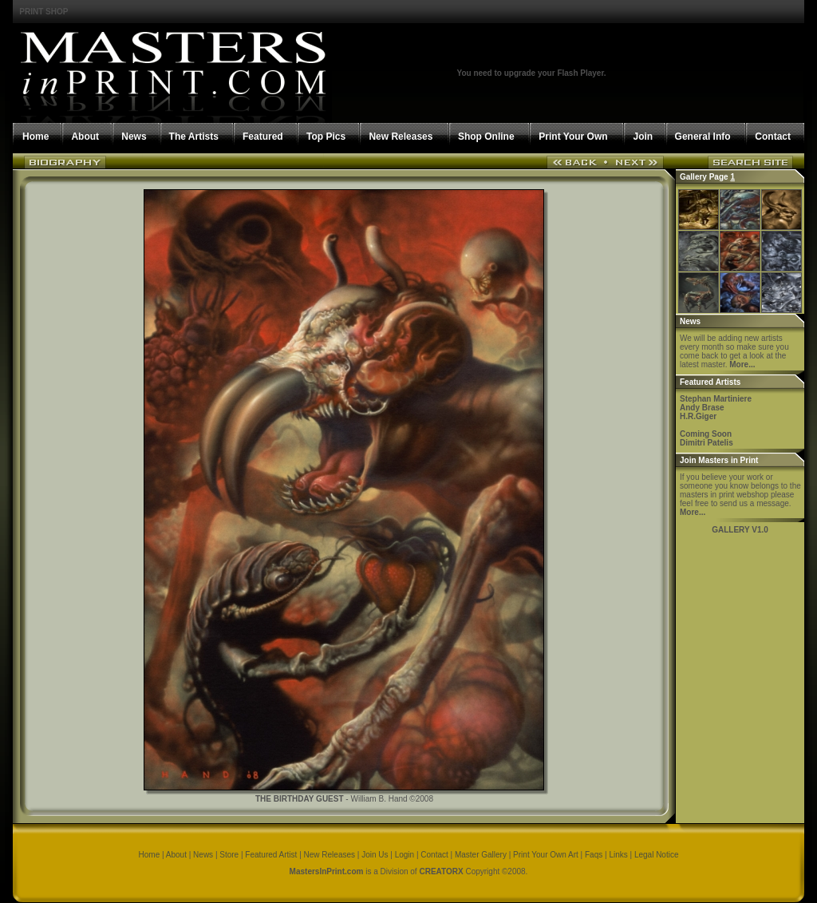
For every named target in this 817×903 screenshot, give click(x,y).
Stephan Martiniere (716, 398)
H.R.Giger (698, 416)
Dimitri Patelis (706, 442)
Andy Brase (702, 407)
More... (742, 364)
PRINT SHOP (43, 11)
